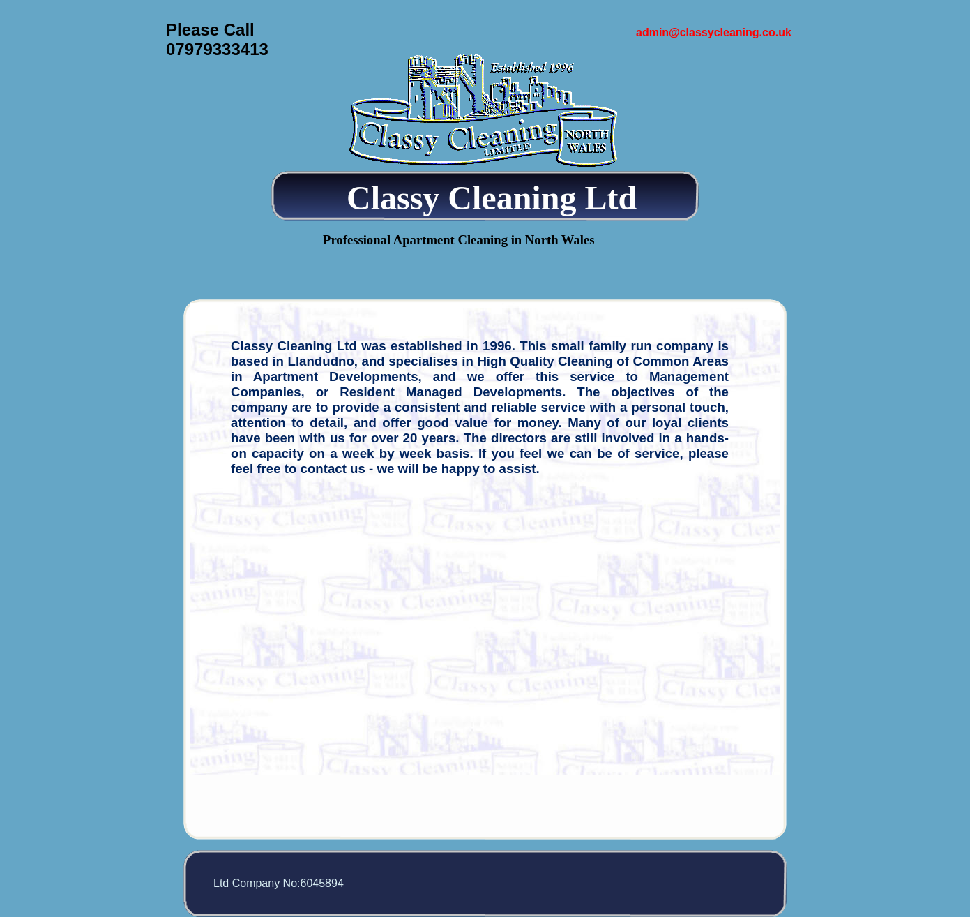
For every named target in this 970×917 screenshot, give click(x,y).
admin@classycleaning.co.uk (713, 32)
